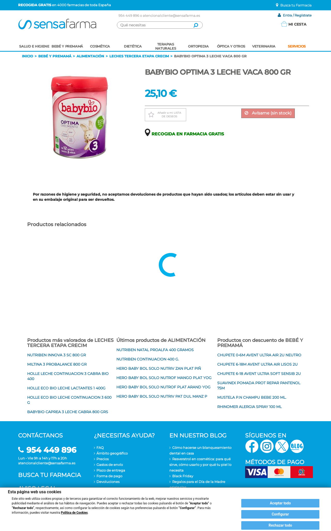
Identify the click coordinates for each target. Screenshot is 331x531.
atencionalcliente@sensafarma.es (171, 15)
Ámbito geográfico (112, 453)
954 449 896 (128, 15)
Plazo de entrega (110, 470)
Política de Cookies (74, 512)
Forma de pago (109, 476)
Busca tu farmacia (49, 475)
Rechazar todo (280, 525)
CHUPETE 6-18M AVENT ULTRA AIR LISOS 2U (257, 364)
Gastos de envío (109, 465)
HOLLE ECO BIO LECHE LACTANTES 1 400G (66, 388)
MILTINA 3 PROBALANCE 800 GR (57, 364)
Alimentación (90, 56)
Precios (102, 459)
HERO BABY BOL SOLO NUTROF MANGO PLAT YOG (164, 377)
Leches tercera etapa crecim (139, 56)
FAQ (100, 447)
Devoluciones (107, 482)
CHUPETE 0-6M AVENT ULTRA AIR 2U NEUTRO (259, 355)
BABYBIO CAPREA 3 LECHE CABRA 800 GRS (67, 412)
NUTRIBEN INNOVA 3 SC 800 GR (56, 355)
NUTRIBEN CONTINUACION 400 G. (147, 359)
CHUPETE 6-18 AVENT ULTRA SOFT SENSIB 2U (259, 373)
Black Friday (182, 476)
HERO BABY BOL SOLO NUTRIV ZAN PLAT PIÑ (158, 368)
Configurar (280, 514)
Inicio (27, 56)
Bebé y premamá (54, 56)
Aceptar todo (280, 503)
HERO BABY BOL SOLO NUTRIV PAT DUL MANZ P (161, 396)
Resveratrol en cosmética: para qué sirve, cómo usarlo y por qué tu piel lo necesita (200, 464)
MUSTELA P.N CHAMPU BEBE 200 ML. (251, 397)
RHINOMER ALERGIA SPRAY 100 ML (249, 406)
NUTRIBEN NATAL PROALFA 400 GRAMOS (155, 350)
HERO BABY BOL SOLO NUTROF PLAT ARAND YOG (163, 387)
